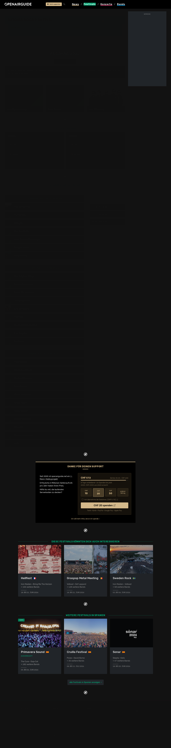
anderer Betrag (123, 492)
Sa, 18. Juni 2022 (107, 222)
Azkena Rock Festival (44, 12)
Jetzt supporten (53, 4)
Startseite (9, 12)
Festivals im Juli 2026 (28, 729)
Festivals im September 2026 (31, 732)
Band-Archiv (80, 33)
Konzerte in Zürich (61, 715)
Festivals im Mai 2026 (27, 724)
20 (98, 492)
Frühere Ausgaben (82, 31)
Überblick (40, 31)
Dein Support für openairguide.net (102, 715)
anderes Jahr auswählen (65, 61)
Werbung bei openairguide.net (100, 718)
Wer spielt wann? (19, 33)
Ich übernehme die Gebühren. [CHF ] (100, 499)
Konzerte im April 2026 (63, 724)
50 (110, 492)
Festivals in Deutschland (29, 718)
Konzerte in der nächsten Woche (67, 721)
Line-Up (15, 31)
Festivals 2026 (24, 721)
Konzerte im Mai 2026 (62, 727)
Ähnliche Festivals (57, 33)
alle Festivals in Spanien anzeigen (84, 682)
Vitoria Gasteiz (96, 21)
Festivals (20, 12)
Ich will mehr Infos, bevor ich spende (85, 519)
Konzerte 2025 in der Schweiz (66, 729)
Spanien (29, 12)
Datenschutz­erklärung (97, 721)
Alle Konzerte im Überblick (64, 735)
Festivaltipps (23, 712)
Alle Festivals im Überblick (29, 735)
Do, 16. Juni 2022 (107, 207)
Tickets (39, 33)
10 (86, 492)
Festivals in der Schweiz (28, 715)
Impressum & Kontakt (96, 724)
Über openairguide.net (97, 712)
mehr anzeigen (34, 160)
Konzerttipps (58, 712)
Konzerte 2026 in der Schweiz (66, 732)
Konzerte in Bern (60, 718)
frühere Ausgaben (62, 12)
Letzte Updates (55, 31)
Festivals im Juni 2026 (28, 727)
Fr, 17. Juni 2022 (107, 214)
